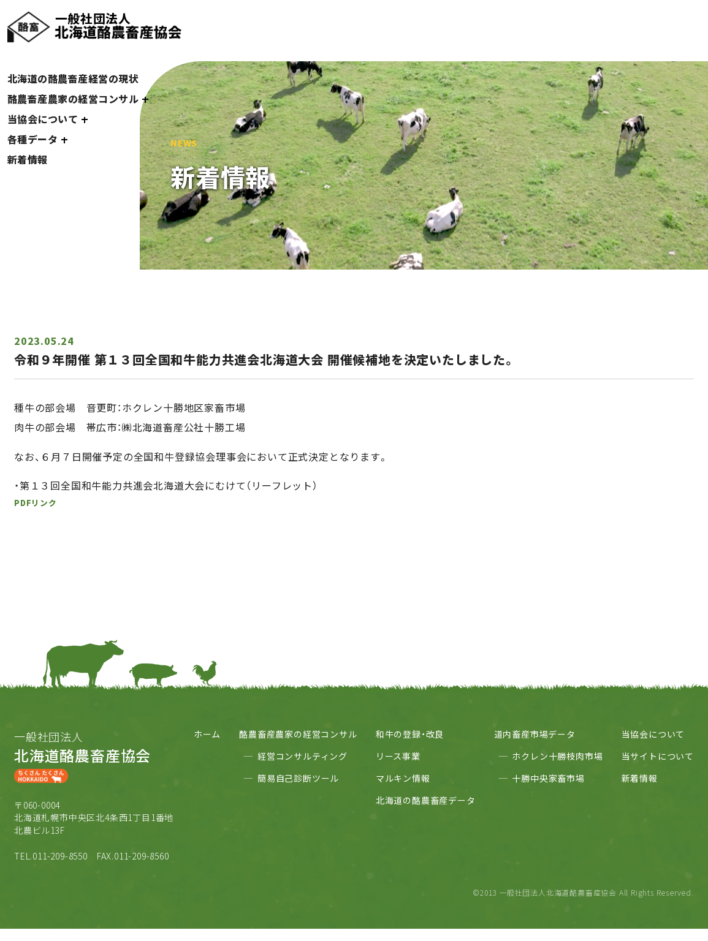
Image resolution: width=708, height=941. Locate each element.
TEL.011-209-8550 (51, 856)
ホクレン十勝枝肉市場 (557, 756)
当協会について (653, 734)
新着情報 (27, 159)
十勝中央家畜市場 (548, 778)
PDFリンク (35, 502)
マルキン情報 (403, 778)
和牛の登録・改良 (410, 734)
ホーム (207, 734)
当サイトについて (658, 756)
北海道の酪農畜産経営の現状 (73, 78)
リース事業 (398, 756)
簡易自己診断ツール (298, 778)
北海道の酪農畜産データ (426, 800)
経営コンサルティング (302, 756)
